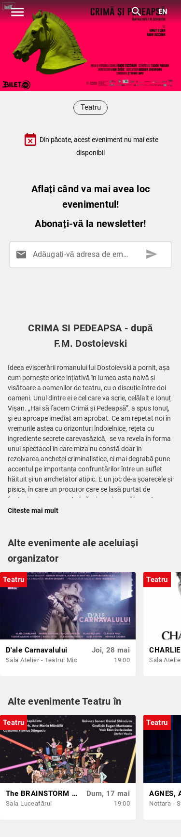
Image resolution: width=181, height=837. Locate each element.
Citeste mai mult (33, 510)
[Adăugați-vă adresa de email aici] (92, 254)
